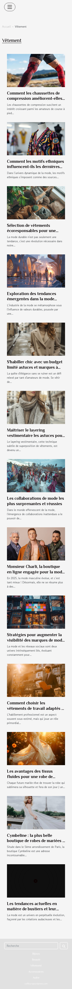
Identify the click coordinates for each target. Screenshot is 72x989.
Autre (36, 977)
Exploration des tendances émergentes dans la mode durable (31, 299)
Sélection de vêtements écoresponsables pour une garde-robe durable (31, 230)
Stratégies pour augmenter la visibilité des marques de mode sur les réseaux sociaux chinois (36, 640)
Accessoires (36, 971)
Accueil (6, 26)
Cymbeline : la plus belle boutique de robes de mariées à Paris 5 (36, 840)
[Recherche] (31, 945)
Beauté (36, 959)
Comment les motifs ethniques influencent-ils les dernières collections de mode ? (35, 166)
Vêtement (36, 965)
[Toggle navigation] (9, 7)
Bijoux (36, 953)
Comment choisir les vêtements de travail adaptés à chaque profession (35, 708)
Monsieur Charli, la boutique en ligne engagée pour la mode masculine (35, 571)
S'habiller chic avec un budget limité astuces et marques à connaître (34, 367)
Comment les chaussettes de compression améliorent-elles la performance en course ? (34, 98)
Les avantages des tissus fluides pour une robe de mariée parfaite (30, 776)
